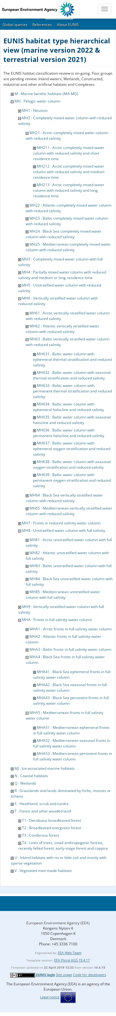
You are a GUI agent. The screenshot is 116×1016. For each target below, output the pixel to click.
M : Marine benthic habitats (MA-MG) (46, 93)
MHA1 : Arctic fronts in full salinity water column (70, 629)
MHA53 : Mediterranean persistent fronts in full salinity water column (72, 756)
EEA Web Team (69, 952)
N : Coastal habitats (31, 775)
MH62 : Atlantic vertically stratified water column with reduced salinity (62, 328)
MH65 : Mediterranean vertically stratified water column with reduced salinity (69, 511)
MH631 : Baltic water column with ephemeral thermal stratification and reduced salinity (72, 359)
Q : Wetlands (25, 783)
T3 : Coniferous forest (40, 835)
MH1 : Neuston (35, 110)
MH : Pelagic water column (37, 101)
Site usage (64, 974)
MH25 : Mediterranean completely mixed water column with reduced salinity (68, 247)
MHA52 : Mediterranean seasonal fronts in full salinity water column (71, 743)
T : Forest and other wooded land (43, 811)
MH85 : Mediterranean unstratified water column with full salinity (63, 594)
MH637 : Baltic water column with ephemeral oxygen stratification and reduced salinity (71, 448)
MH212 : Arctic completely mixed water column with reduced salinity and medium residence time (69, 172)
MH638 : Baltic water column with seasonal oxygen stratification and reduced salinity (72, 464)
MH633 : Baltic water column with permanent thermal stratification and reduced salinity (72, 391)
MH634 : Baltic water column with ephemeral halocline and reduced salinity (68, 406)
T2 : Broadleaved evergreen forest (51, 827)
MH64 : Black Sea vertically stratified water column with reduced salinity (64, 498)
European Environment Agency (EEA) (58, 923)
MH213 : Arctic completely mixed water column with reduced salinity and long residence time (68, 190)
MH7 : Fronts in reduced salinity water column (61, 523)
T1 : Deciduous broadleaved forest (51, 820)
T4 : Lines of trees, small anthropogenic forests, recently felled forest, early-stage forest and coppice (63, 845)
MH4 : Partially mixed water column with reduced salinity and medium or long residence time (62, 274)
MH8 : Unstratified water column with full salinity (63, 530)
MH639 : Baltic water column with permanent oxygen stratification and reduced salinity (72, 480)
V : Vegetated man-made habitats (43, 870)
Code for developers (89, 974)
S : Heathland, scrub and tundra (42, 803)
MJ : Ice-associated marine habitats (45, 768)
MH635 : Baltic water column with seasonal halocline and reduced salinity (72, 419)
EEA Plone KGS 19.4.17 (72, 960)
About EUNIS (68, 24)
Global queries (15, 24)
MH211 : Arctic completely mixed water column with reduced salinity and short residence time (68, 153)
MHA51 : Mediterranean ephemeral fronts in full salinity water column (71, 730)
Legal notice (49, 997)
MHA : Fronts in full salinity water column (57, 619)
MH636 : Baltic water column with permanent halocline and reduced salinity (68, 432)
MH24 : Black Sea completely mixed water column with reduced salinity (63, 234)
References (42, 24)
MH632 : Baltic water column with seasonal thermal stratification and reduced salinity (72, 375)
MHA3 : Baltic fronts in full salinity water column (70, 649)
